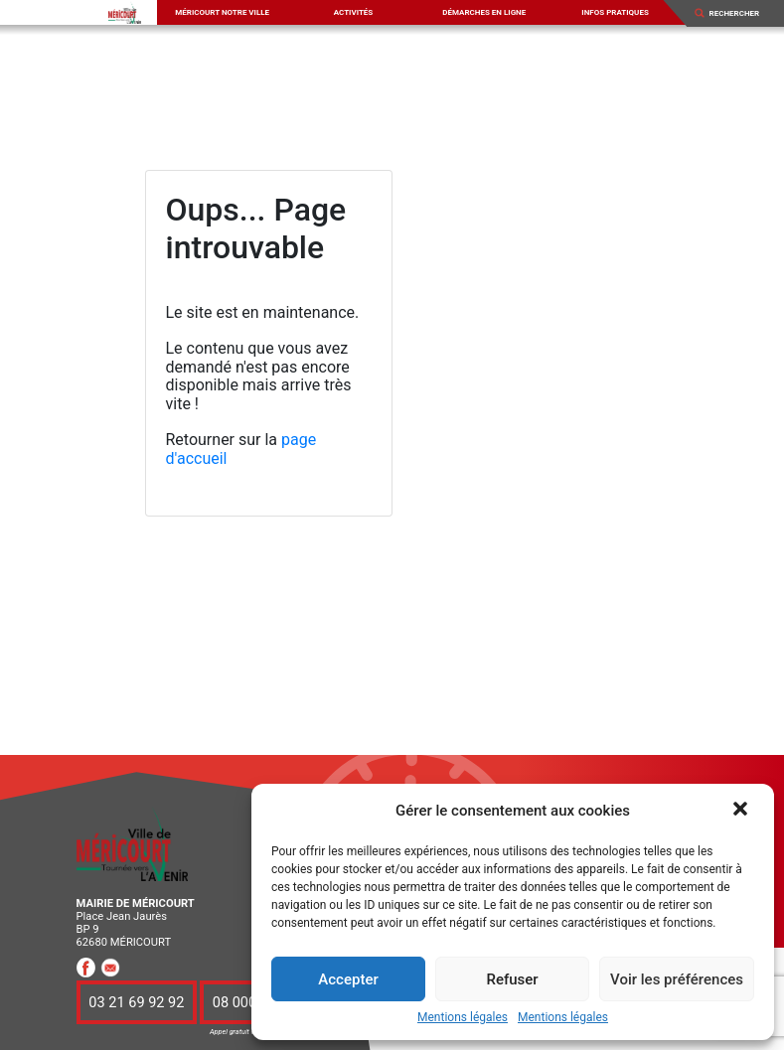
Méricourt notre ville (222, 12)
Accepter (348, 979)
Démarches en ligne (484, 12)
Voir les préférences (676, 979)
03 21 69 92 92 (136, 1002)
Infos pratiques (615, 12)
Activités (354, 12)
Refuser (512, 979)
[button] (742, 811)
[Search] (740, 13)
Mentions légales (462, 1017)
